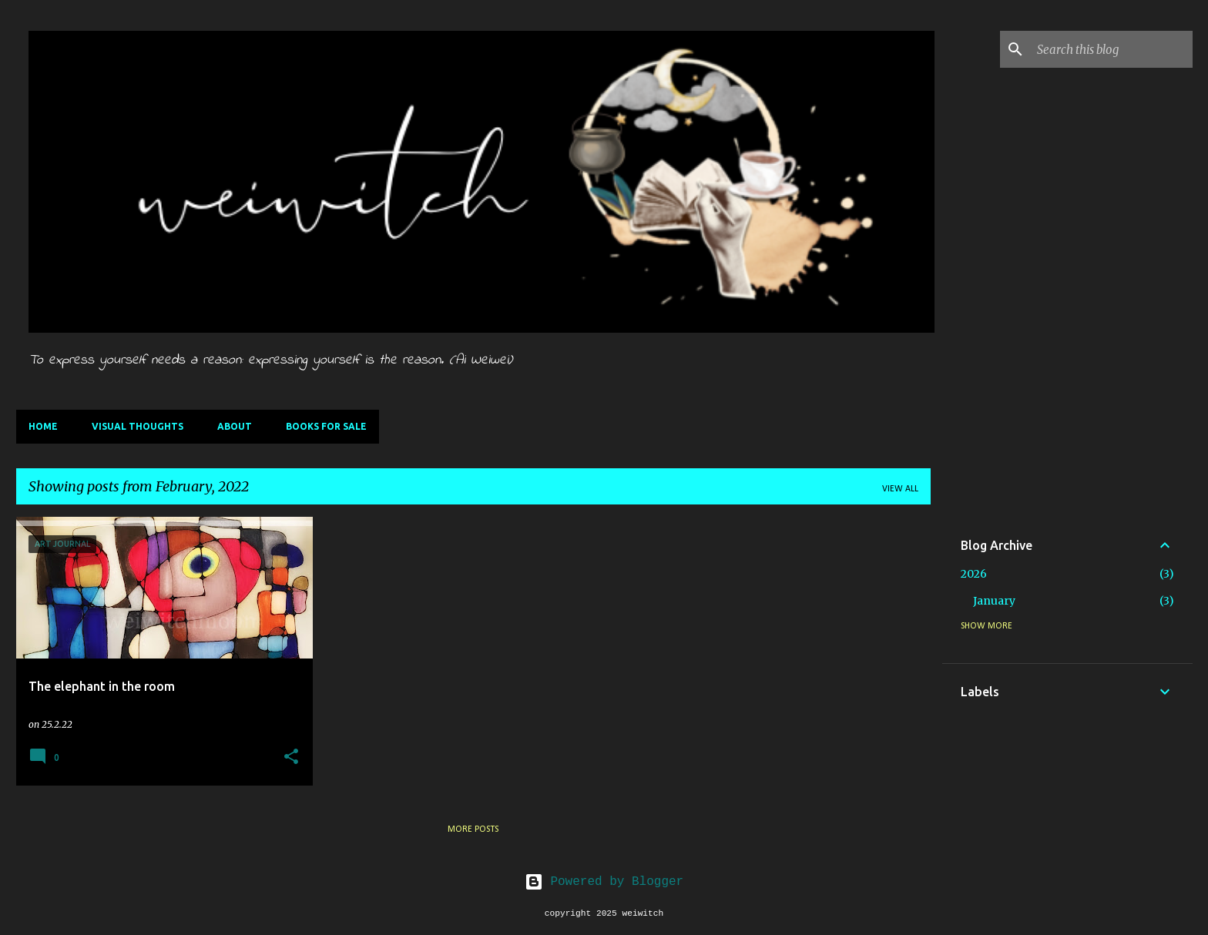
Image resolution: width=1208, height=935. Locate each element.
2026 (974, 574)
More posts (473, 829)
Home (43, 426)
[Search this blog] (1112, 49)
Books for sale (326, 426)
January (994, 601)
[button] (291, 757)
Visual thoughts (137, 426)
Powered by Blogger (604, 882)
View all (900, 489)
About (234, 426)
